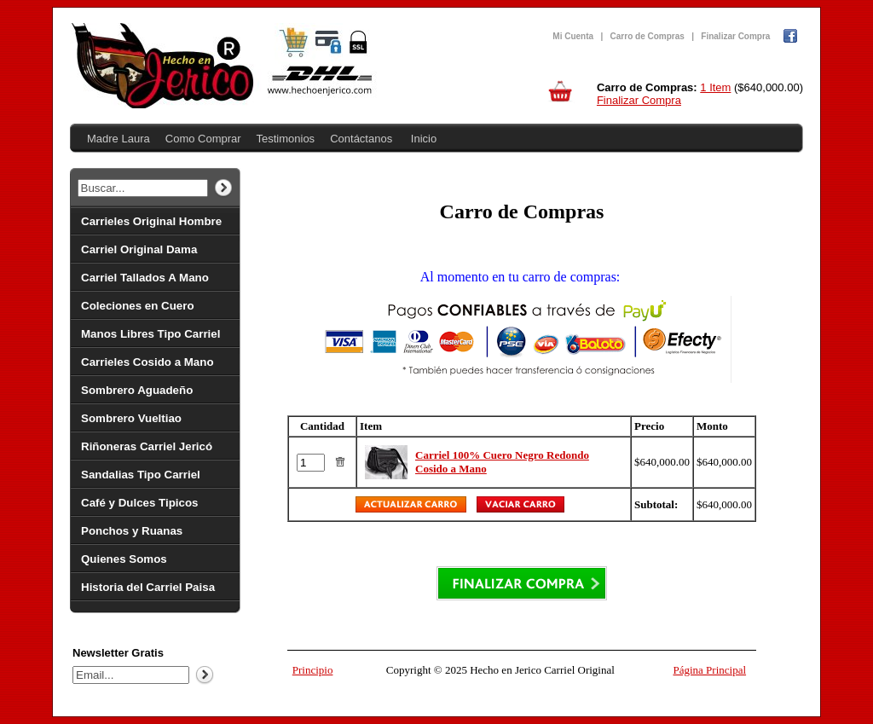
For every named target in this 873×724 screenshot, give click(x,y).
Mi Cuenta (572, 36)
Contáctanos (361, 138)
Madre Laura (118, 138)
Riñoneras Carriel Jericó (146, 446)
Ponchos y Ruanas (131, 530)
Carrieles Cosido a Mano (147, 362)
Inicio (423, 138)
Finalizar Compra (735, 36)
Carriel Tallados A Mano (145, 277)
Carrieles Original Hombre (151, 221)
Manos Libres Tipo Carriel (150, 333)
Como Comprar (203, 138)
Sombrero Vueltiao (131, 418)
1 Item (715, 87)
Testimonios (285, 138)
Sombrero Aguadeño (137, 390)
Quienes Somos (124, 559)
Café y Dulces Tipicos (140, 502)
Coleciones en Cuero (137, 305)
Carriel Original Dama (139, 249)
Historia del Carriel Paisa (148, 587)
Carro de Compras (647, 36)
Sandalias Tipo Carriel (140, 474)
